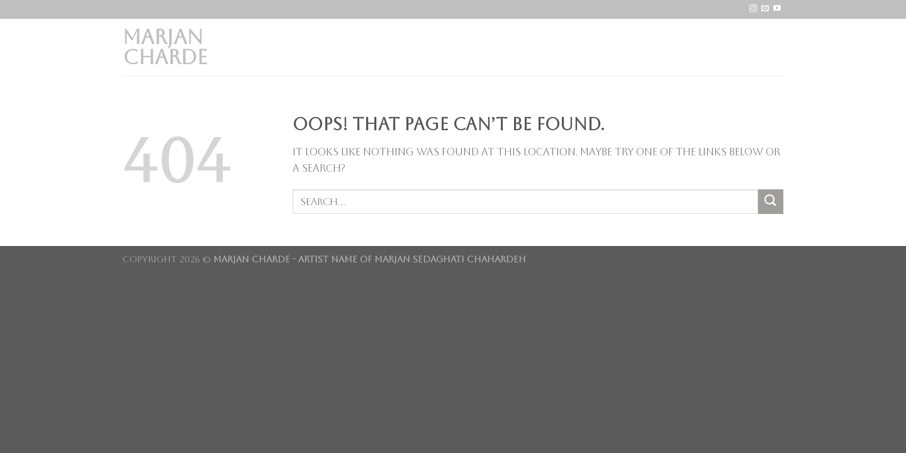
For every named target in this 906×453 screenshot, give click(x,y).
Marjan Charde (165, 47)
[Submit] (770, 201)
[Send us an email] (765, 8)
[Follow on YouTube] (777, 8)
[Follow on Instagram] (753, 8)
